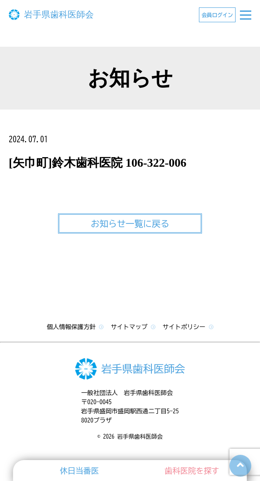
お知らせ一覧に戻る (130, 223)
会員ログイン (217, 14)
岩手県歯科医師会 (59, 14)
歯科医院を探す (192, 470)
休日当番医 (79, 470)
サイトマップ (133, 327)
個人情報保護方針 (75, 327)
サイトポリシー (188, 327)
